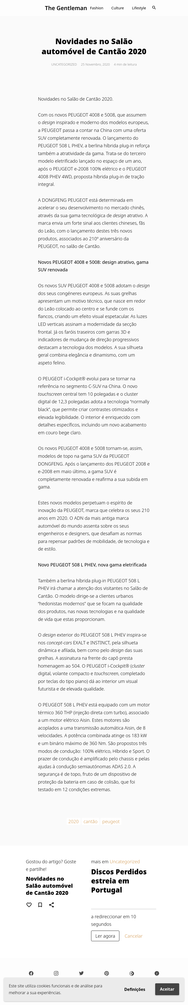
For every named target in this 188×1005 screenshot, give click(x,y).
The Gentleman (66, 8)
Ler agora (105, 936)
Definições (134, 989)
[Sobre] (157, 973)
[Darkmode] (131, 973)
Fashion (96, 8)
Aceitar (167, 989)
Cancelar (134, 936)
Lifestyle (139, 8)
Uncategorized (64, 64)
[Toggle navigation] (154, 8)
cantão (90, 821)
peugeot (111, 821)
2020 (73, 821)
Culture (117, 8)
